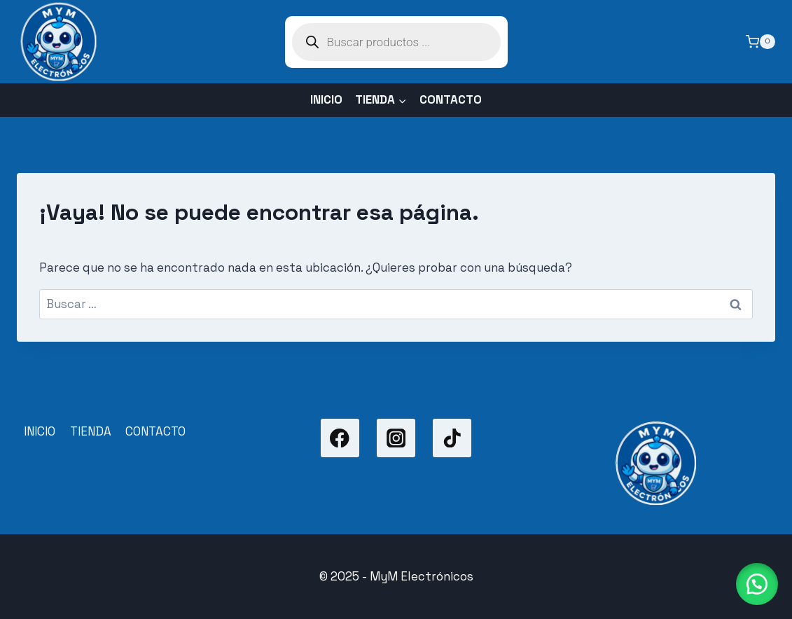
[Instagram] (396, 438)
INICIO (326, 99)
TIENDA (90, 431)
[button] (757, 584)
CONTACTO (450, 99)
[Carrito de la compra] (760, 42)
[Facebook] (340, 438)
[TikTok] (452, 438)
